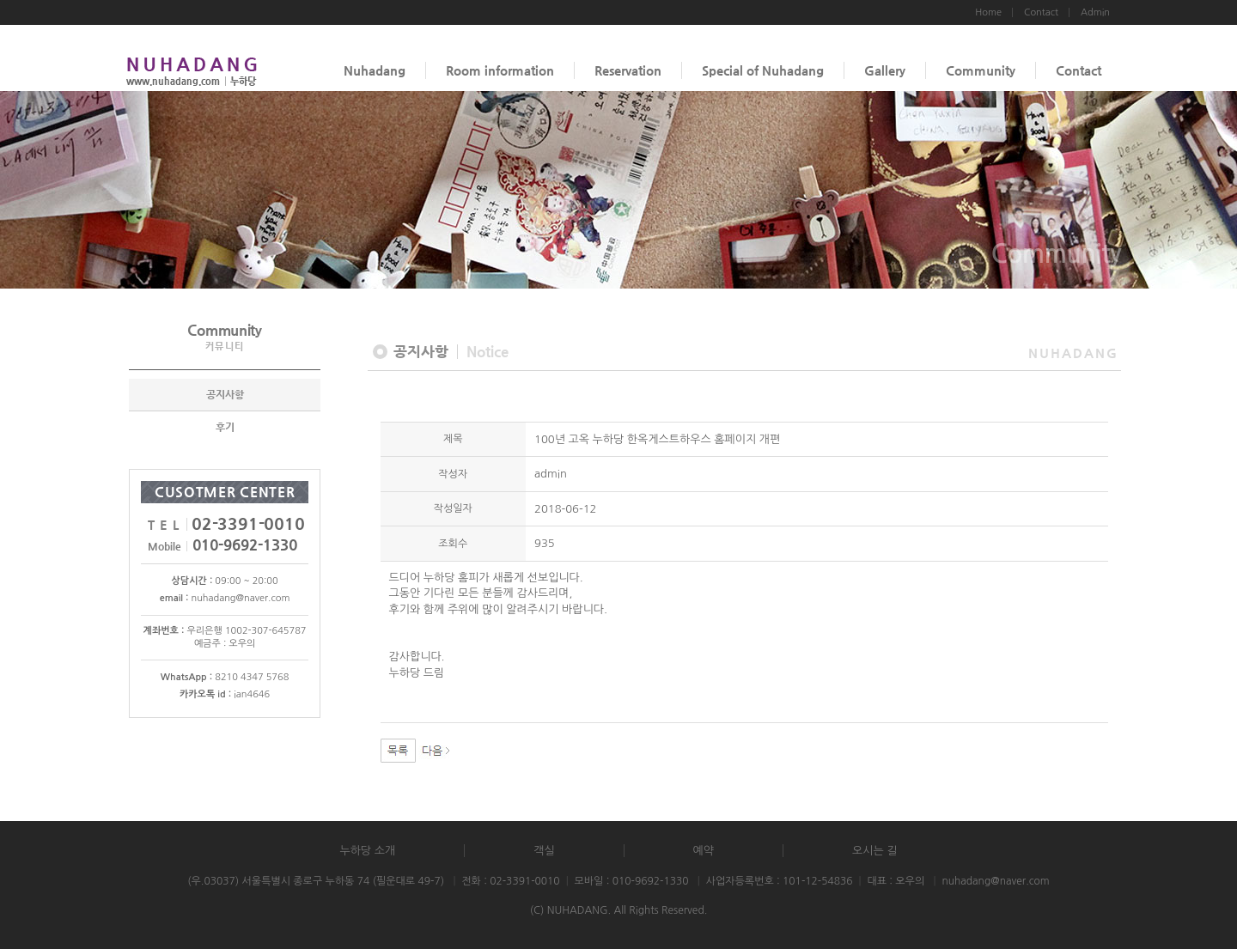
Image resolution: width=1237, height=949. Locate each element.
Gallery (884, 70)
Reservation (627, 70)
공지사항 (225, 394)
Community (980, 70)
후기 (225, 427)
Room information (500, 70)
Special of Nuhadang (763, 70)
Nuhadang (374, 70)
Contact (1078, 70)
